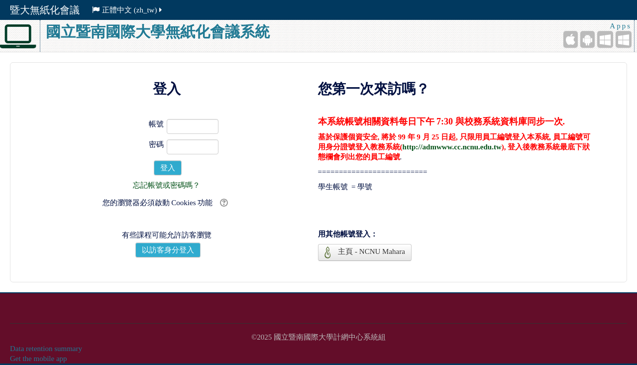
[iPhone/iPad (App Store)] (570, 39)
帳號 (156, 124)
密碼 (156, 144)
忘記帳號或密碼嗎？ (166, 185)
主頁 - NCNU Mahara (364, 252)
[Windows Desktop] (624, 39)
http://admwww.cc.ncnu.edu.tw (452, 147)
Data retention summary (46, 349)
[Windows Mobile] (605, 39)
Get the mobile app (38, 359)
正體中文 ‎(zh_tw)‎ (127, 10)
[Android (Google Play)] (587, 39)
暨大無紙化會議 (45, 9)
